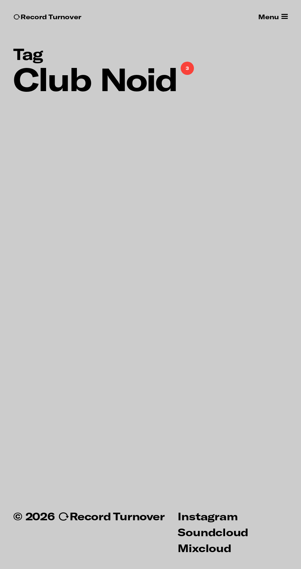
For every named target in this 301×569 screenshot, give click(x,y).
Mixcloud (204, 547)
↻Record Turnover (47, 16)
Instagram (208, 516)
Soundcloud (213, 532)
